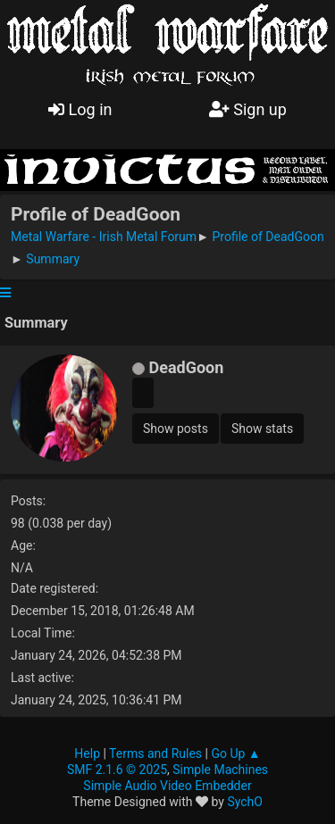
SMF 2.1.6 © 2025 (117, 769)
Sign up (248, 109)
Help (87, 753)
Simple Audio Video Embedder (167, 785)
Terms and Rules (155, 753)
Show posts (175, 428)
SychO (245, 802)
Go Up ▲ (235, 753)
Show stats (262, 428)
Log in (80, 109)
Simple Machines (220, 769)
